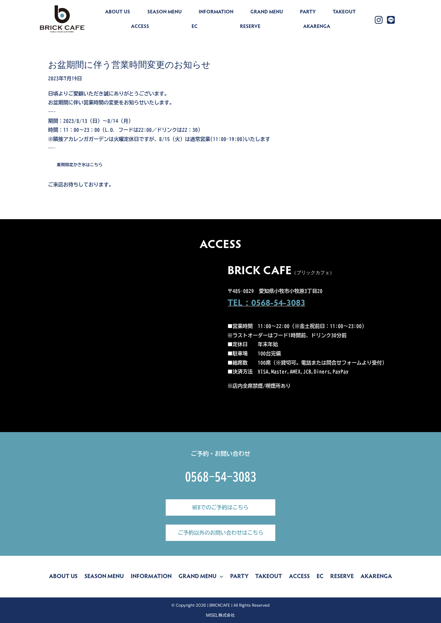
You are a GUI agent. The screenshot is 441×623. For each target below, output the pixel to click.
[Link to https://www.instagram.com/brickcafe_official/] (378, 19)
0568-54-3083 (220, 477)
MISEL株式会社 (220, 615)
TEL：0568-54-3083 (266, 303)
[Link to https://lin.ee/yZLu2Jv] (391, 19)
